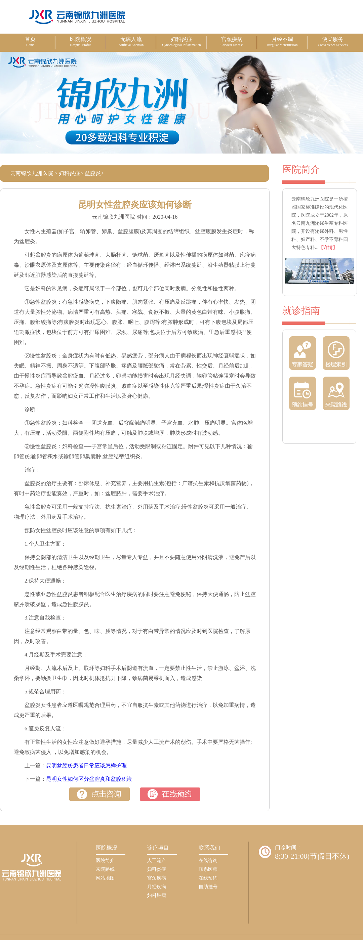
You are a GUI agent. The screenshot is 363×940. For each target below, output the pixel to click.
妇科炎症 (69, 173)
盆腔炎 (93, 173)
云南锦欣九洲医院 (31, 173)
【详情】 (328, 247)
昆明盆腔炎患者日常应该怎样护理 (86, 765)
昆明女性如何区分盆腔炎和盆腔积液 (89, 779)
